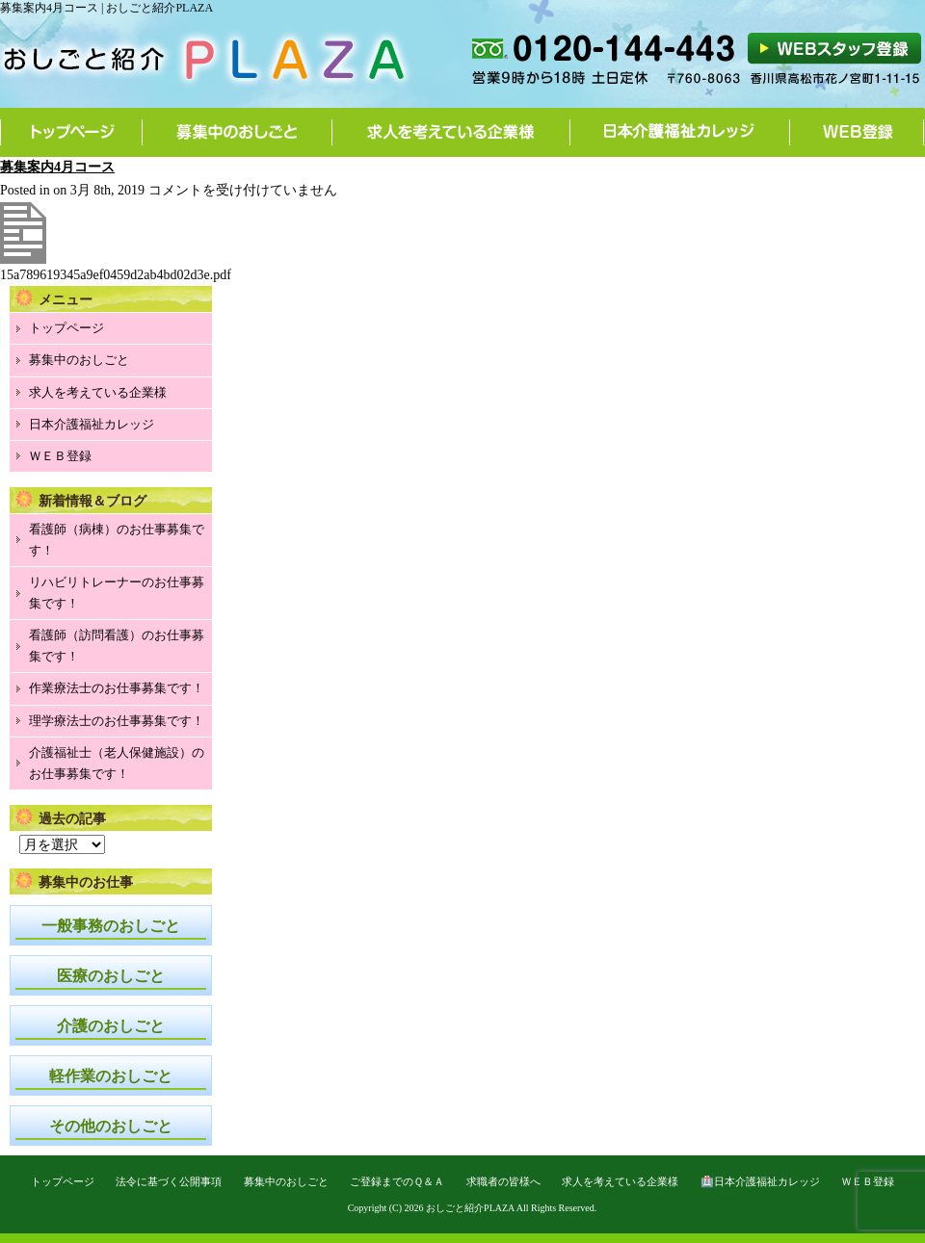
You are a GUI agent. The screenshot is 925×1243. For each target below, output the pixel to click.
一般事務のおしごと (110, 926)
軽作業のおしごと (110, 1076)
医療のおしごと (111, 976)
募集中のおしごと (237, 132)
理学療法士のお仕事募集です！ (116, 720)
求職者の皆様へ (503, 1181)
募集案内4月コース (57, 167)
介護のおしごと (111, 1026)
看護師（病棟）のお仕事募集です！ (116, 539)
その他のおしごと (110, 1126)
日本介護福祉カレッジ (680, 132)
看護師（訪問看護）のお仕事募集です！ (116, 645)
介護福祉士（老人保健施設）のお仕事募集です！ (116, 763)
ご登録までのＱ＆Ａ (397, 1181)
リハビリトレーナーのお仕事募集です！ (116, 592)
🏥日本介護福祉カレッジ (760, 1181)
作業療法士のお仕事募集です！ (116, 688)
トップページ (71, 132)
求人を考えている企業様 (451, 132)
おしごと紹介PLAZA (470, 1208)
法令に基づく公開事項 (169, 1181)
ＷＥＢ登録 (60, 456)
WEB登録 (857, 132)
